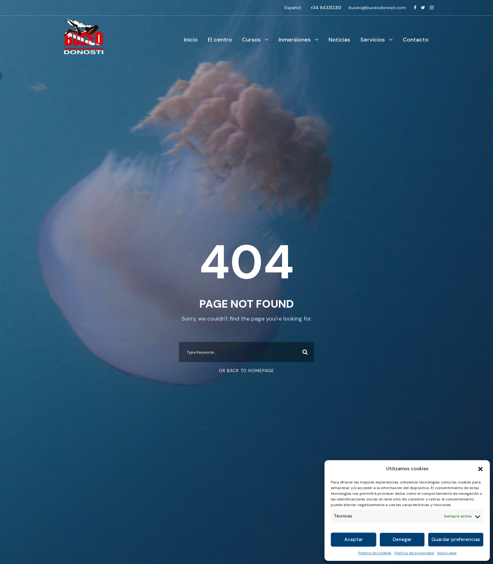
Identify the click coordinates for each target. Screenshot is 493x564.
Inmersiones (295, 39)
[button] (480, 469)
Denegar (402, 539)
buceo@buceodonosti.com (377, 7)
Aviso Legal (447, 553)
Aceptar (353, 539)
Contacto (416, 39)
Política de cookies (374, 553)
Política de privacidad (414, 553)
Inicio (191, 39)
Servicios (372, 39)
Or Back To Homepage (246, 370)
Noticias (339, 39)
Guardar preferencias (455, 539)
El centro (220, 39)
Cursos (251, 39)
